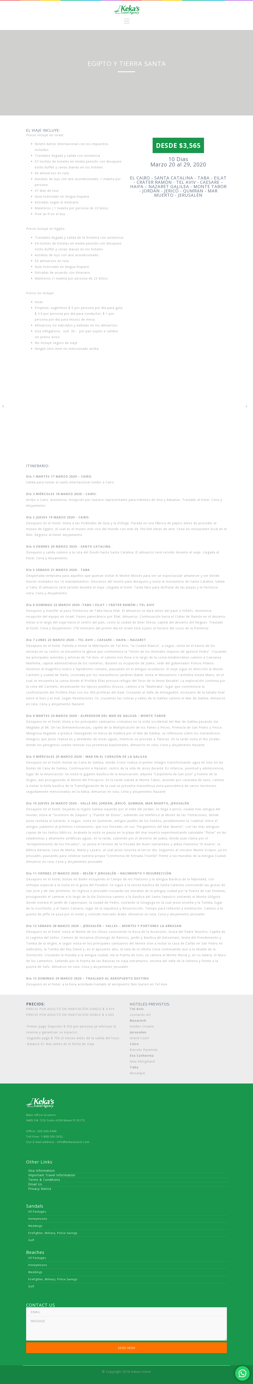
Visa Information (41, 1170)
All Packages (37, 1211)
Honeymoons (37, 1219)
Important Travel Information (51, 1175)
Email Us (35, 1184)
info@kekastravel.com (73, 1142)
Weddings (35, 1226)
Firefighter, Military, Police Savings (52, 1233)
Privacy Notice (39, 1189)
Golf (31, 1240)
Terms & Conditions (44, 1180)
